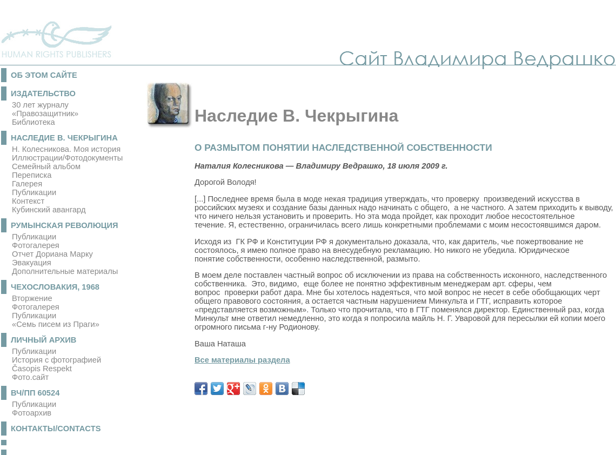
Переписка (31, 175)
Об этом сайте (44, 75)
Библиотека (33, 122)
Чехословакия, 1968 (55, 287)
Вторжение (32, 298)
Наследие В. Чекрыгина (64, 137)
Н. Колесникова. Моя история (66, 149)
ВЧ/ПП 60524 (35, 393)
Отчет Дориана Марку (52, 254)
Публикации (34, 192)
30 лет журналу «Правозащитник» (45, 109)
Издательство (43, 93)
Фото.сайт (30, 377)
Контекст (28, 201)
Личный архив (43, 340)
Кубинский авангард (48, 209)
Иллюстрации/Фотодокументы (67, 157)
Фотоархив (31, 413)
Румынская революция (64, 225)
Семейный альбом (46, 166)
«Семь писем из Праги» (55, 324)
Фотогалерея (35, 245)
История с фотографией (56, 360)
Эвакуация (31, 262)
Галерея (27, 183)
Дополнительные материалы (65, 271)
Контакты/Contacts (56, 428)
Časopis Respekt (42, 368)
